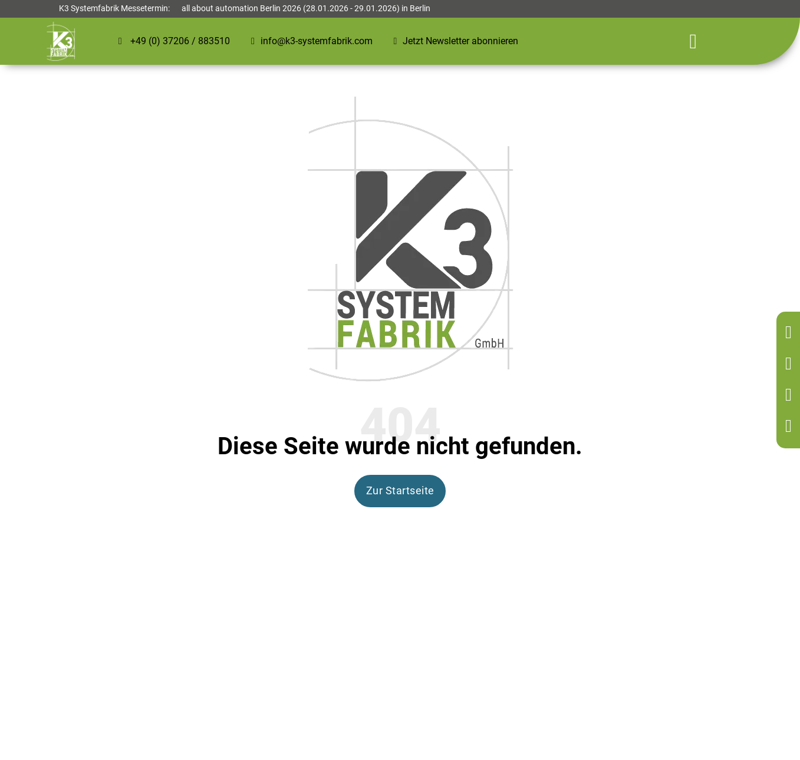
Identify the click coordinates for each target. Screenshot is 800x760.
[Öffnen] (693, 41)
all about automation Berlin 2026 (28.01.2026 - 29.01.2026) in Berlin (306, 9)
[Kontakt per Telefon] (791, 364)
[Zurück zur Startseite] (791, 333)
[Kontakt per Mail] (791, 395)
